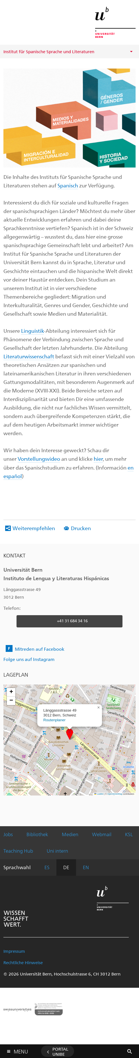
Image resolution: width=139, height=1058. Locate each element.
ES (47, 867)
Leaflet (98, 794)
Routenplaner (54, 720)
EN (86, 867)
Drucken (81, 528)
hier (98, 458)
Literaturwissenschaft (28, 356)
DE (66, 867)
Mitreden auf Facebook (39, 649)
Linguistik (32, 330)
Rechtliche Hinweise (23, 962)
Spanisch (68, 185)
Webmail (101, 834)
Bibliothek (37, 834)
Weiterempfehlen (34, 528)
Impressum (14, 951)
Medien (70, 834)
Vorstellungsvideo (39, 458)
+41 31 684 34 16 (72, 620)
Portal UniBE (60, 1051)
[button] (69, 734)
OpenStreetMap (114, 794)
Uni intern (57, 851)
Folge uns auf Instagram (28, 659)
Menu (21, 1050)
